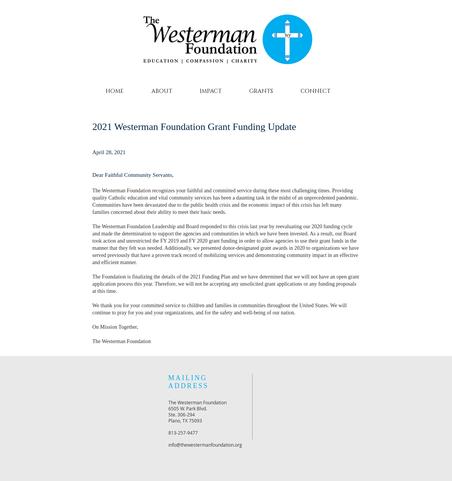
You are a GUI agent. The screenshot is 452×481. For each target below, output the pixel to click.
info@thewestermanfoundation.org (205, 445)
